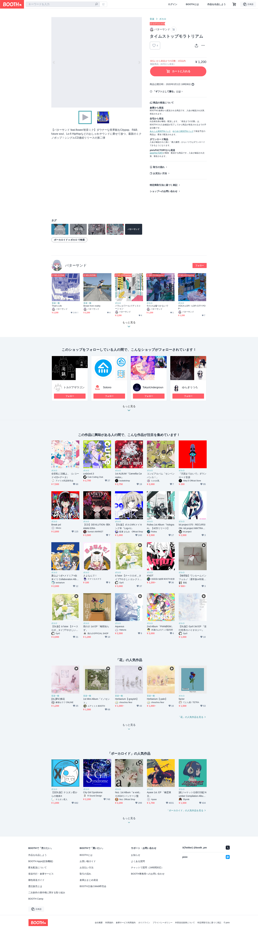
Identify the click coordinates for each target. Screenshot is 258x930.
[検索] (96, 4)
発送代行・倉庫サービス (41, 873)
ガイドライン (144, 923)
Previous (54, 62)
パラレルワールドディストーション (128, 307)
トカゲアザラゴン (74, 387)
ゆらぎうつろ (190, 387)
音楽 (152, 19)
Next (139, 62)
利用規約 (109, 923)
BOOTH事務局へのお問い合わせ (148, 873)
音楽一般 (56, 303)
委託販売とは (35, 886)
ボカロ (162, 19)
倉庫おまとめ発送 (89, 880)
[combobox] (63, 4)
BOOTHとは (192, 4)
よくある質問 (138, 861)
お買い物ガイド (88, 861)
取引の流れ (159, 167)
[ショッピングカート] (234, 4)
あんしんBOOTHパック (160, 131)
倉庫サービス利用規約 (126, 923)
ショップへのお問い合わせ (163, 191)
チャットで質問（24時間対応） (147, 867)
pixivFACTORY (156, 153)
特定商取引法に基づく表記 (163, 185)
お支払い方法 (160, 173)
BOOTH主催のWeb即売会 (93, 886)
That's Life (57, 306)
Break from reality (91, 306)
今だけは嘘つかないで (157, 306)
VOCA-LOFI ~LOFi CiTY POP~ (192, 307)
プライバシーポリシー (162, 923)
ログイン (172, 4)
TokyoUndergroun (152, 387)
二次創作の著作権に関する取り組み (46, 892)
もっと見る (129, 409)
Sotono (107, 387)
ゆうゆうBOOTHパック (183, 131)
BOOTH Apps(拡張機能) (40, 861)
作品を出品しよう (216, 4)
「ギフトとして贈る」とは (167, 91)
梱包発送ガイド (36, 880)
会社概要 (99, 923)
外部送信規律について (185, 923)
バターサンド (76, 265)
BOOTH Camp (35, 898)
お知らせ (135, 855)
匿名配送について (37, 867)
